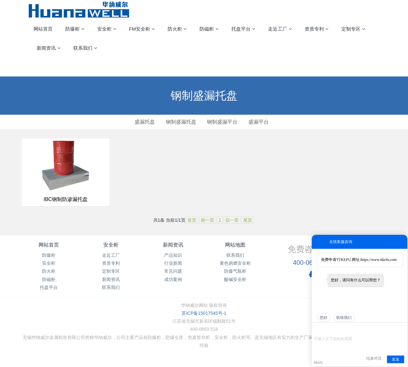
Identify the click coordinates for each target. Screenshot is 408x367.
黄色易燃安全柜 (235, 263)
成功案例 (173, 279)
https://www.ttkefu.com (379, 259)
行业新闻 (173, 263)
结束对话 (374, 358)
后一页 (232, 220)
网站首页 (43, 29)
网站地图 (235, 245)
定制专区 (111, 271)
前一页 (207, 220)
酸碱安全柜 (235, 279)
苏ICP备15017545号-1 (204, 313)
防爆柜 (48, 255)
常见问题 (173, 271)
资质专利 (111, 263)
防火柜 (48, 271)
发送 (395, 359)
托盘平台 (49, 287)
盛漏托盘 (145, 122)
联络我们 (344, 317)
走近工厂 (111, 255)
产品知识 (173, 255)
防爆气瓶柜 (235, 271)
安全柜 (48, 263)
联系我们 (111, 287)
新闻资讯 (111, 279)
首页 (191, 220)
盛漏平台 (258, 122)
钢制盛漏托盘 (181, 122)
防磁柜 (48, 279)
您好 (323, 317)
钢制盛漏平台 (222, 122)
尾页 (247, 220)
